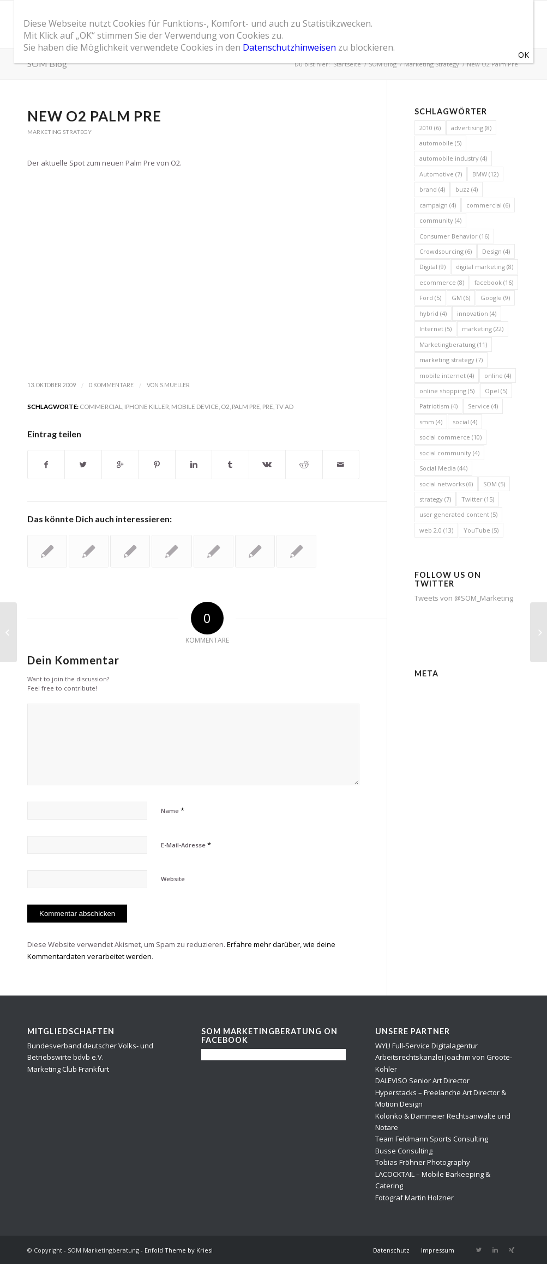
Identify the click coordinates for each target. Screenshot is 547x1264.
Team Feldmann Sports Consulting (431, 1139)
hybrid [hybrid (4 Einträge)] (433, 313)
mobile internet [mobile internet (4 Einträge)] (446, 375)
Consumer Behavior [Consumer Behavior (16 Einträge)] (454, 236)
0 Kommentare (111, 385)
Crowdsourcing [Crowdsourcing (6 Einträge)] (445, 251)
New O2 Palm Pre (94, 116)
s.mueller (175, 385)
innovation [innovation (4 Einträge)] (476, 313)
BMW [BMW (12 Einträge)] (485, 174)
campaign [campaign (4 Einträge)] (437, 205)
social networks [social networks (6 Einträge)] (446, 484)
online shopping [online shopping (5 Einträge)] (446, 391)
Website (173, 879)
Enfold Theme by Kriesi (179, 1250)
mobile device (195, 406)
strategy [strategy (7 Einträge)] (435, 499)
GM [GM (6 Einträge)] (461, 298)
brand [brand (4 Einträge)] (432, 189)
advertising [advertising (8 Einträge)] (471, 128)
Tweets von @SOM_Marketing (463, 598)
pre (267, 406)
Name (172, 810)
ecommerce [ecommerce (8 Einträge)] (441, 282)
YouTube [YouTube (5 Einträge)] (481, 530)
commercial (101, 406)
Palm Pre (246, 406)
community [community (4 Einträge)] (440, 220)
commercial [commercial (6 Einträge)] (488, 205)
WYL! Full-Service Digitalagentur (426, 1046)
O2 (225, 406)
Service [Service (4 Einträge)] (483, 406)
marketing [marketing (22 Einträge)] (482, 329)
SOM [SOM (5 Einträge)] (494, 484)
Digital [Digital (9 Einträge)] (432, 266)
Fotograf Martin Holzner (414, 1197)
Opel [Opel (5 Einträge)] (496, 391)
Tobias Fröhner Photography (422, 1162)
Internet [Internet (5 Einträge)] (435, 329)
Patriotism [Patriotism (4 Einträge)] (438, 406)
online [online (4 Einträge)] (497, 375)
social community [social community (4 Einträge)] (449, 453)
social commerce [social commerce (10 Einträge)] (450, 437)
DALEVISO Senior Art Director (422, 1080)
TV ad (284, 406)
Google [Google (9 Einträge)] (495, 298)
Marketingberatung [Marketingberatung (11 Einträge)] (453, 344)
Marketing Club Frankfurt (68, 1069)
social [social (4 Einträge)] (465, 422)
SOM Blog (47, 63)
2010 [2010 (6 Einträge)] (430, 128)
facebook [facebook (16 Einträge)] (493, 282)
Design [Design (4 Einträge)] (496, 251)
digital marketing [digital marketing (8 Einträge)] (484, 266)
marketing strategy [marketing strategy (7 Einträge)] (451, 360)
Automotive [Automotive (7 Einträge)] (440, 174)
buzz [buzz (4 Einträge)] (466, 189)
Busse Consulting (403, 1151)
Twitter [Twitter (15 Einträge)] (477, 499)
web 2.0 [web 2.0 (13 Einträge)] (436, 530)
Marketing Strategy (431, 64)
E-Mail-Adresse (186, 845)
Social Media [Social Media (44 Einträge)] (443, 468)
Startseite (347, 64)
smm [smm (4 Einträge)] (430, 422)
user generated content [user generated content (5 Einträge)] (458, 514)
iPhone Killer (146, 406)
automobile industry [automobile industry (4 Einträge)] (453, 158)
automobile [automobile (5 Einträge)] (440, 143)
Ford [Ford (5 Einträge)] (430, 298)
